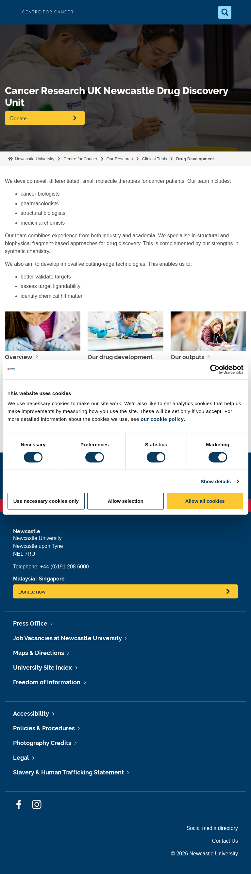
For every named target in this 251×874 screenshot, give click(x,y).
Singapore (52, 579)
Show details (216, 481)
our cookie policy (162, 419)
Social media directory (212, 828)
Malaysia (24, 579)
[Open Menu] (240, 12)
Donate (18, 118)
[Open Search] (224, 12)
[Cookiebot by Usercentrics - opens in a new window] (214, 369)
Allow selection (125, 501)
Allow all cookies (205, 501)
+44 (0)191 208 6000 (64, 566)
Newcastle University (34, 158)
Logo (10, 12)
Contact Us (225, 841)
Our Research (120, 158)
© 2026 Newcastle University (204, 853)
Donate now (32, 591)
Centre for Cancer (80, 158)
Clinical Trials (154, 158)
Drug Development (195, 158)
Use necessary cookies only (46, 501)
